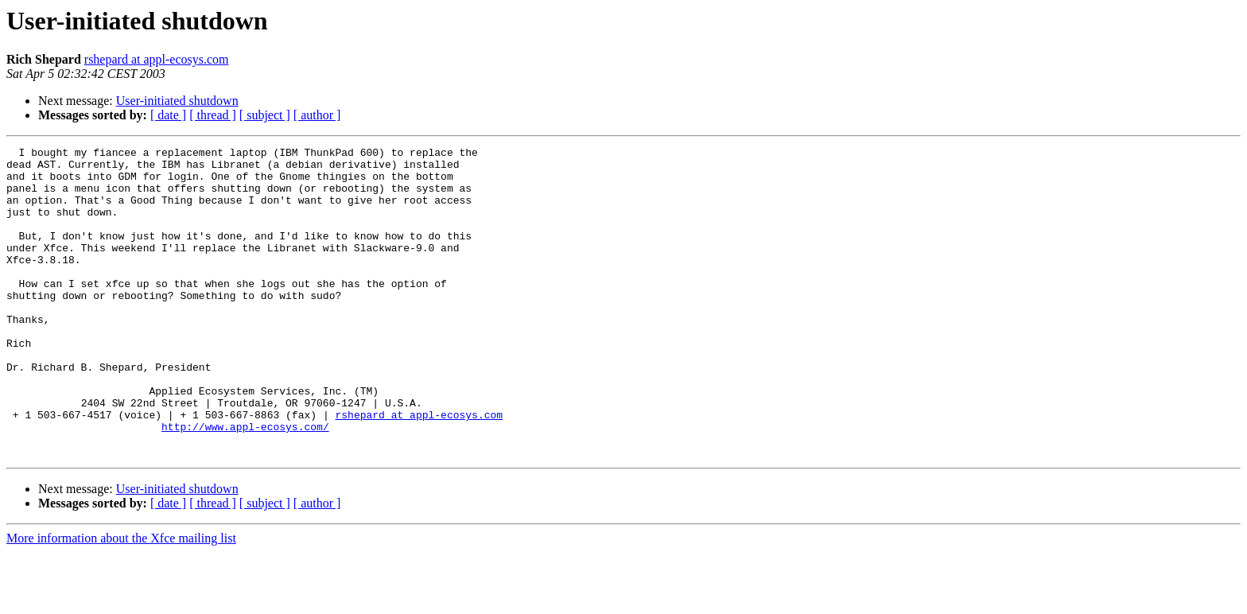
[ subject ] (264, 115)
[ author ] (317, 115)
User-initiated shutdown (177, 100)
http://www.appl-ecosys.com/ (245, 483)
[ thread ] (212, 115)
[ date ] (168, 115)
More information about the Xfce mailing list (121, 600)
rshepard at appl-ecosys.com (156, 59)
